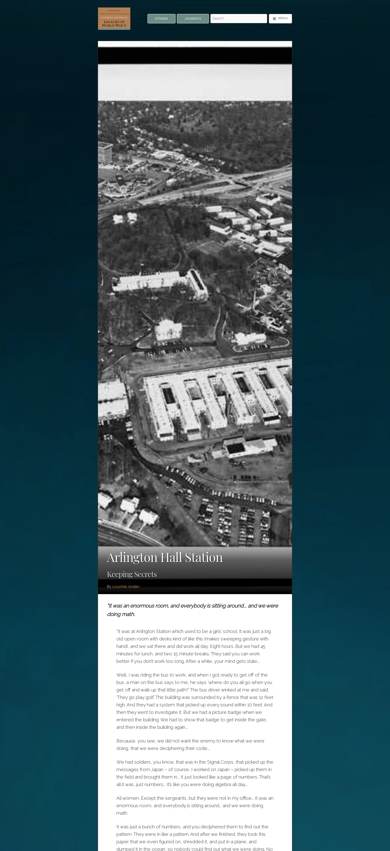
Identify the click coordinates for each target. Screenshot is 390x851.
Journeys (193, 18)
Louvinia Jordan (125, 586)
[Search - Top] (238, 18)
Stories (161, 18)
